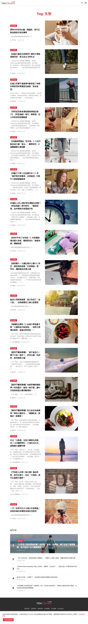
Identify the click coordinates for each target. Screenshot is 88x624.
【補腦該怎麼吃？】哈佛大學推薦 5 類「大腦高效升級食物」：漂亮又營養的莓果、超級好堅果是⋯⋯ (25, 327)
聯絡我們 (40, 608)
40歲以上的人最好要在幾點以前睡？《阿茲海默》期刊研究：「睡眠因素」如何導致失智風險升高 (25, 206)
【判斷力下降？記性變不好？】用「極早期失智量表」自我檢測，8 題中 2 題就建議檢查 (25, 176)
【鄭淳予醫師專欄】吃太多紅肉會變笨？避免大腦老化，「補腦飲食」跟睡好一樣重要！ (25, 413)
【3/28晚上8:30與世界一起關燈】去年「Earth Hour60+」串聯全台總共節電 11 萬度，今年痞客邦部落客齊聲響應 (47, 587)
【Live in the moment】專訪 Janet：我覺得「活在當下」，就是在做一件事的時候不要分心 (47, 567)
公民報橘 (53, 608)
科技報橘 (47, 608)
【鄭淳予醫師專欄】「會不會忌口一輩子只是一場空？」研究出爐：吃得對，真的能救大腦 (25, 355)
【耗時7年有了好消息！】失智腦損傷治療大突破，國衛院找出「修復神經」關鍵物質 (25, 240)
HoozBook (60, 608)
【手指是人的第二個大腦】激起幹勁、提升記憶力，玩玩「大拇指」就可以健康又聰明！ (25, 475)
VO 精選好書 (16, 342)
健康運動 (13, 25)
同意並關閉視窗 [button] (8, 619)
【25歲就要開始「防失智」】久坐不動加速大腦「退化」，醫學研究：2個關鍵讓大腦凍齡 (25, 144)
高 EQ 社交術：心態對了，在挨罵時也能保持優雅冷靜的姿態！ (38, 577)
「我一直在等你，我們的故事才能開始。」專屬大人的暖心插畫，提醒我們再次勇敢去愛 (46, 558)
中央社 (14, 40)
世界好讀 (13, 79)
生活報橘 (13, 50)
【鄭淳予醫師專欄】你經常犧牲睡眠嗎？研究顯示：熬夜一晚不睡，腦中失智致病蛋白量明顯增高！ (25, 387)
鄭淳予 (14, 372)
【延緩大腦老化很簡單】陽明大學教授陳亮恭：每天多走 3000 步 (25, 55)
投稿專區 (33, 608)
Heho (14, 73)
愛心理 (14, 310)
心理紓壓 (13, 295)
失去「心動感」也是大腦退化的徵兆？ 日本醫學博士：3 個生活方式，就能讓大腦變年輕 (25, 443)
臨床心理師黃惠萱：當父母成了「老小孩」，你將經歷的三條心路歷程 (25, 301)
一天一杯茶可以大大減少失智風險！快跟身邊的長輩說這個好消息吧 (25, 509)
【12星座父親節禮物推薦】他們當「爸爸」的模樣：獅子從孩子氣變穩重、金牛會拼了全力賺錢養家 (46, 546)
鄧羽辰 (14, 101)
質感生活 (20, 541)
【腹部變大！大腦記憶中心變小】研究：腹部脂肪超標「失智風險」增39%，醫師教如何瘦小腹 (25, 266)
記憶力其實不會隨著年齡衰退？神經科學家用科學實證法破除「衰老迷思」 (25, 86)
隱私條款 (27, 608)
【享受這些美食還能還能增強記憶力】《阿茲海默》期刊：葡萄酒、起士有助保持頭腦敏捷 (25, 114)
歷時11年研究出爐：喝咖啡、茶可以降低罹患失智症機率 (25, 31)
